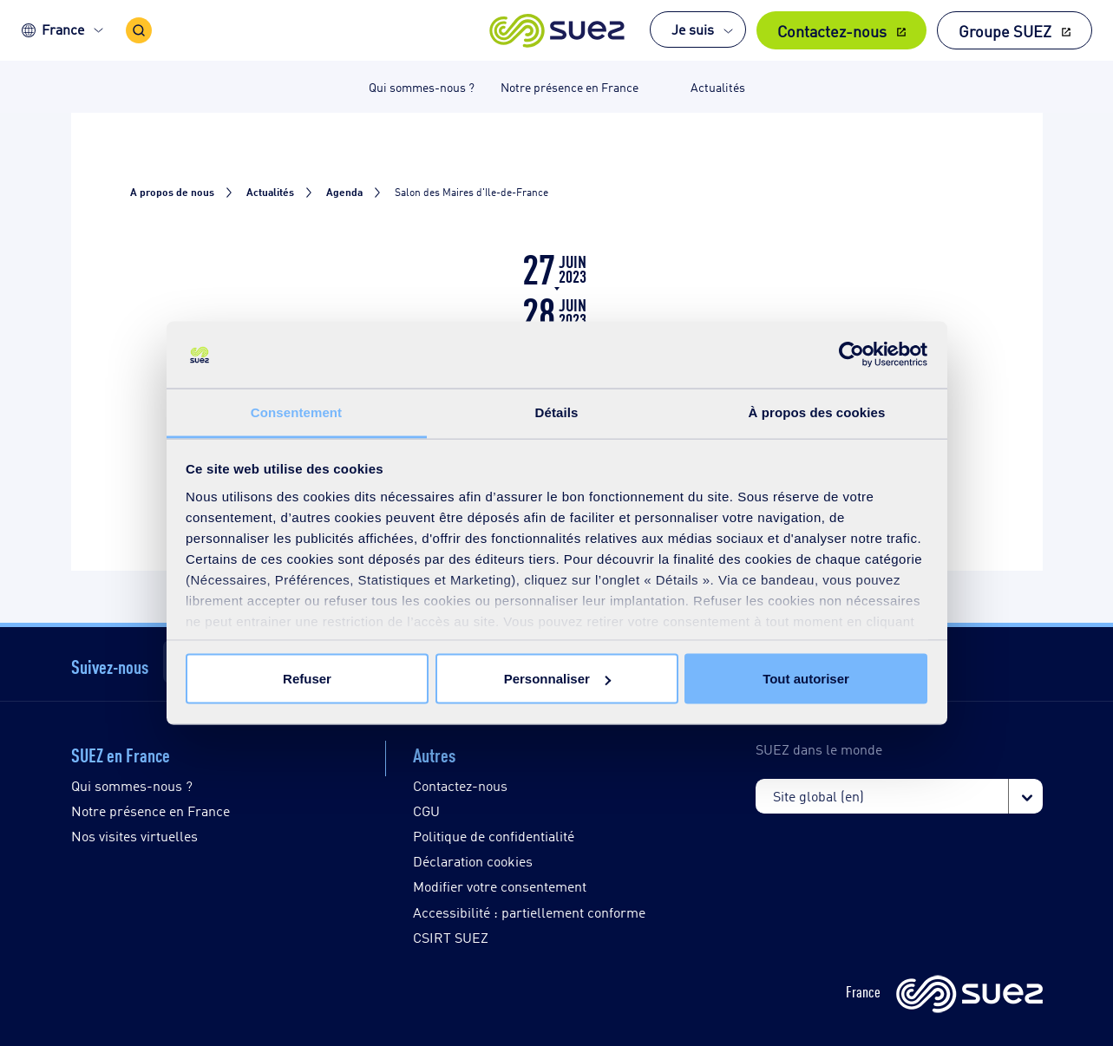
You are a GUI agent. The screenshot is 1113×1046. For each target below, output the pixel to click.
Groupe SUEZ (1005, 30)
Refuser (307, 678)
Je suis (692, 29)
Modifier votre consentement (499, 886)
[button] (556, 30)
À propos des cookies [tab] (817, 411)
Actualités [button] (718, 86)
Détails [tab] (557, 411)
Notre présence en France (150, 810)
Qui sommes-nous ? (132, 785)
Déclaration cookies (473, 861)
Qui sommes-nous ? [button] (422, 86)
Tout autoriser (806, 678)
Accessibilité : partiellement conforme (529, 912)
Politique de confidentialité (493, 836)
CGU (426, 810)
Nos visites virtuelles (134, 836)
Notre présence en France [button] (569, 86)
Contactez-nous (832, 30)
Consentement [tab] (296, 411)
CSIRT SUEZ (450, 937)
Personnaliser (557, 678)
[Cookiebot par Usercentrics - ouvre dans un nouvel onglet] (851, 355)
